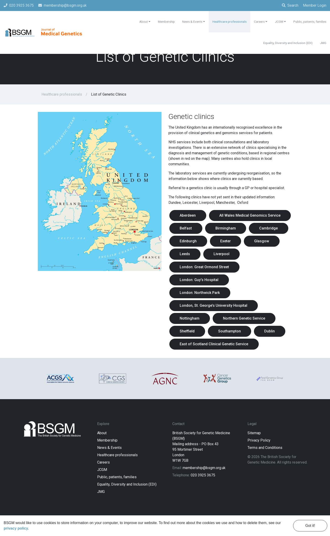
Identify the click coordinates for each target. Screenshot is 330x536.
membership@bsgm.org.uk (204, 487)
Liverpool (224, 269)
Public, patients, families (117, 496)
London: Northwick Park (201, 309)
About (102, 452)
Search (290, 5)
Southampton (232, 348)
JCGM (102, 489)
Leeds (186, 269)
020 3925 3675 (203, 494)
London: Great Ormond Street (205, 282)
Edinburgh (189, 255)
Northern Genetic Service (247, 335)
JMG (101, 511)
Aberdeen (189, 215)
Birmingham (191, 242)
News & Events (109, 467)
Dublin (274, 348)
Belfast (273, 229)
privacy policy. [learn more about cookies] (16, 528)
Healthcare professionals (61, 94)
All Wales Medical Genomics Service (211, 229)
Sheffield (188, 348)
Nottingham (190, 335)
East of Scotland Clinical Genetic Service (215, 362)
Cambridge (235, 242)
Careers (103, 482)
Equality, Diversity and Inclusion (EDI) (127, 504)
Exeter (228, 255)
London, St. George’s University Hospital (214, 322)
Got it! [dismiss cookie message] (310, 526)
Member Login (314, 5)
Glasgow (265, 255)
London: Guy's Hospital (200, 295)
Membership (107, 460)
